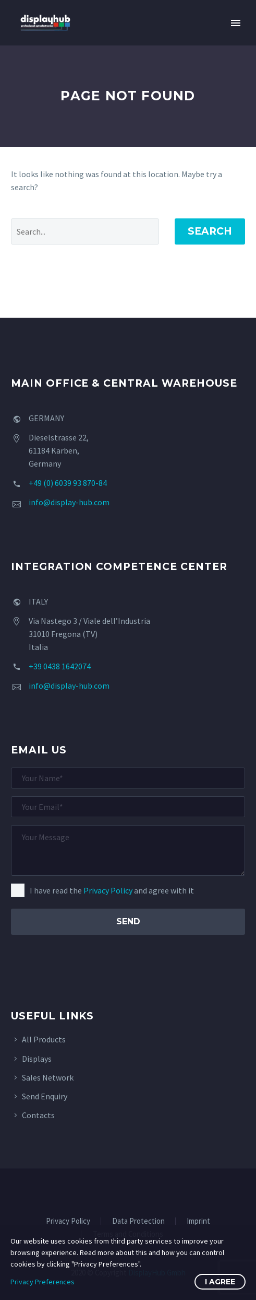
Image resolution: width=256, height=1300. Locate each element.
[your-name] (128, 778)
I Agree (220, 1281)
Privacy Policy (107, 890)
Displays (37, 1058)
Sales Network (48, 1077)
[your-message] (128, 850)
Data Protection (138, 1221)
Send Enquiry (44, 1096)
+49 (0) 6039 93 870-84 (68, 483)
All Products (44, 1039)
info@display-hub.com (69, 502)
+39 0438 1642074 (60, 666)
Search (210, 231)
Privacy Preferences (42, 1281)
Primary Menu (235, 23)
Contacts (38, 1115)
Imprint (198, 1221)
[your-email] (128, 806)
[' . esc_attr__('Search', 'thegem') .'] (85, 231)
